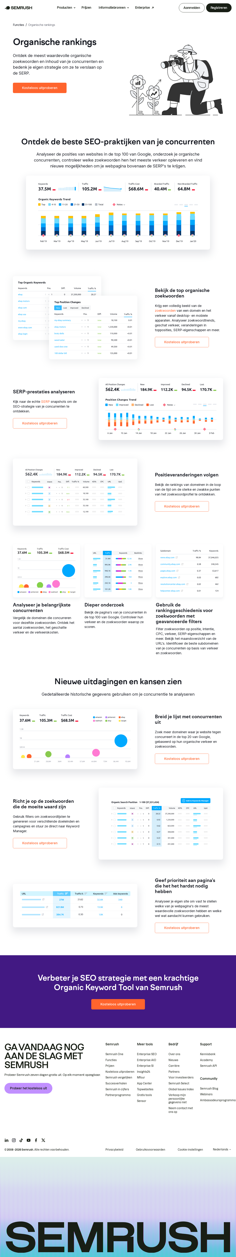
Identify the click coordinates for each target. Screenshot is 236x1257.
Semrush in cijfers (117, 1089)
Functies (18, 25)
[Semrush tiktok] (21, 1140)
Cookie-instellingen (190, 1149)
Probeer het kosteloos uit (28, 1088)
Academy (206, 1060)
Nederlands (220, 1149)
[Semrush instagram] (14, 1140)
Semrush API (208, 1065)
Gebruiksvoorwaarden (150, 1149)
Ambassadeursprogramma (218, 1100)
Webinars (206, 1094)
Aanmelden (191, 7)
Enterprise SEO (147, 1054)
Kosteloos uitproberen (39, 88)
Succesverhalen (116, 1083)
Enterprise (142, 7)
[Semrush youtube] (28, 1140)
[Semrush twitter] (43, 1140)
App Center (144, 1083)
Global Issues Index (181, 1089)
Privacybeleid (114, 1149)
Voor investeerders (181, 1077)
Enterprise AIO (146, 1060)
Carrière (174, 1065)
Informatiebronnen (112, 7)
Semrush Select (179, 1083)
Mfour (141, 1077)
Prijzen (86, 7)
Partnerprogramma (118, 1095)
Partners (174, 1071)
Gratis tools (144, 1095)
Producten (64, 7)
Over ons (174, 1054)
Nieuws (173, 1060)
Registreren (219, 7)
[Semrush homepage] (18, 8)
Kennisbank (207, 1054)
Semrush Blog (209, 1088)
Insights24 (143, 1071)
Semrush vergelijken (118, 1077)
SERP (45, 402)
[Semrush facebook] (36, 1140)
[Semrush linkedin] (6, 1140)
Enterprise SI (145, 1065)
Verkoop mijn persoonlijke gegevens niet (178, 1099)
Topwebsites (145, 1089)
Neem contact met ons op (181, 1110)
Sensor (141, 1101)
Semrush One (114, 1054)
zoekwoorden (165, 310)
